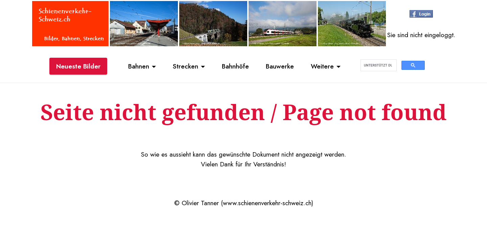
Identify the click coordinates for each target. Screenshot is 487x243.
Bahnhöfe (235, 66)
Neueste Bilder (78, 66)
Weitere (322, 66)
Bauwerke (280, 66)
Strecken (185, 66)
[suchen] (378, 65)
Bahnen (138, 66)
